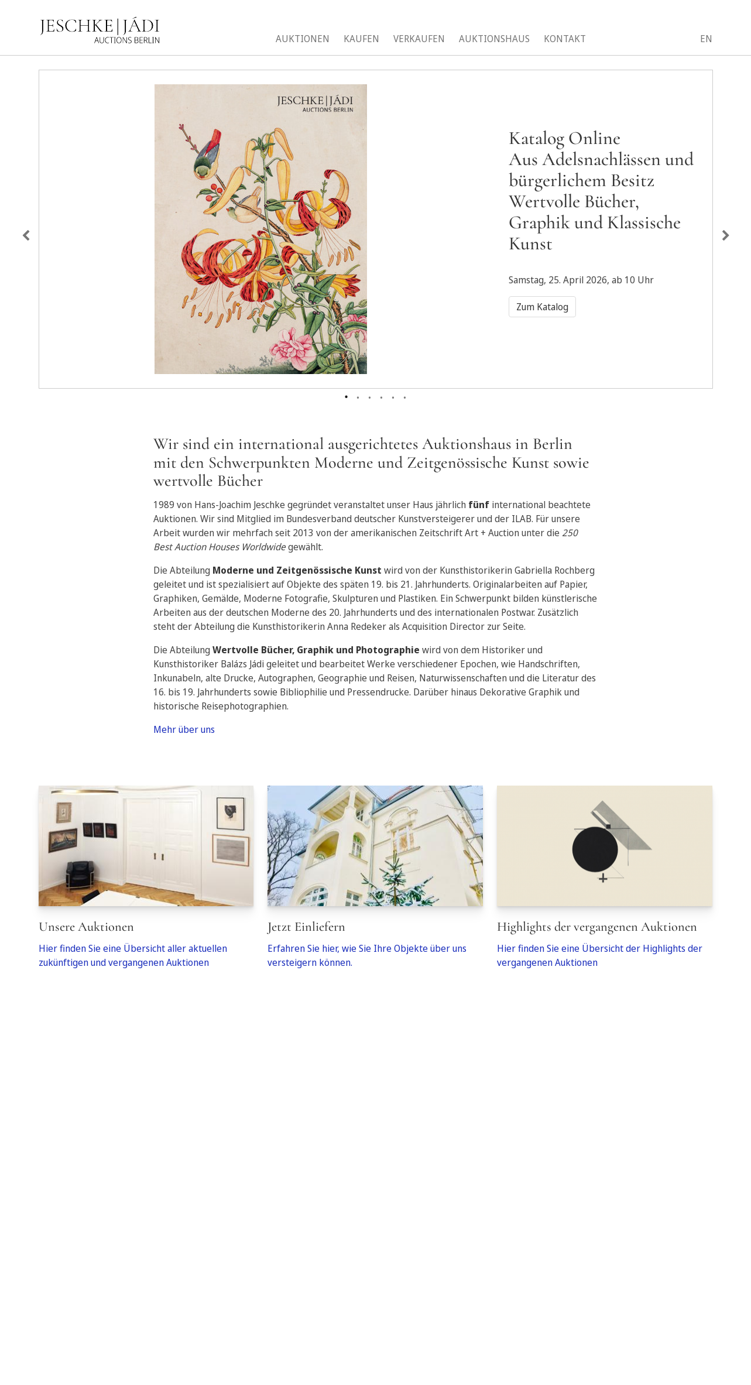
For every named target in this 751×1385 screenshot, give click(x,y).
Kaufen (361, 38)
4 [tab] (381, 395)
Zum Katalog (542, 306)
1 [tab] (346, 394)
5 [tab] (393, 395)
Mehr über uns (184, 729)
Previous (26, 236)
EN (706, 38)
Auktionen (303, 38)
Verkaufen (419, 38)
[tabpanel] (375, 222)
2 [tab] (358, 395)
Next (726, 236)
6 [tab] (405, 395)
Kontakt (565, 38)
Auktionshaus (494, 38)
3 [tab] (370, 395)
